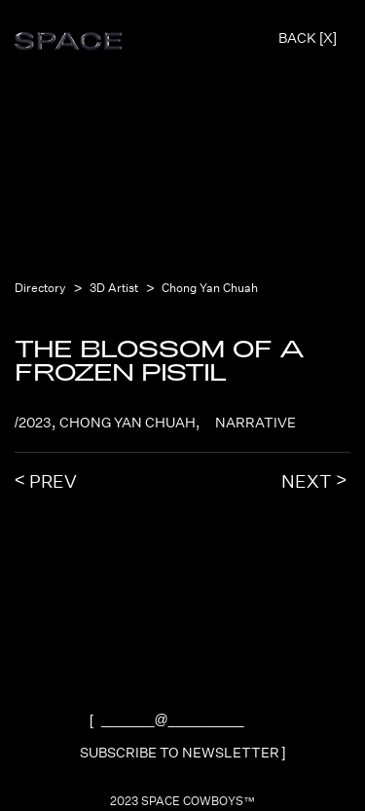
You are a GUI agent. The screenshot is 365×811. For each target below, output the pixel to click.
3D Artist (114, 288)
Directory (40, 288)
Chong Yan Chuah (210, 288)
